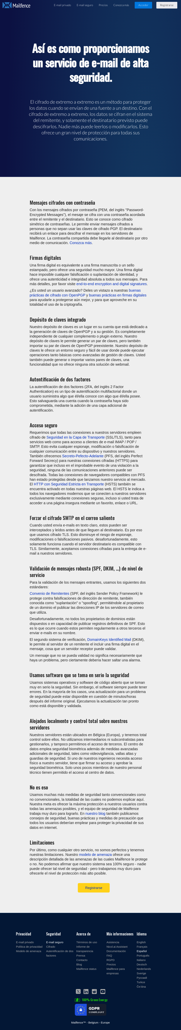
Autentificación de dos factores (59, 953)
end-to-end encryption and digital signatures (112, 284)
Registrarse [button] (167, 5)
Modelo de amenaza (28, 951)
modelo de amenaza (95, 854)
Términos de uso (86, 942)
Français (142, 946)
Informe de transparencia (84, 949)
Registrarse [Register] (93, 888)
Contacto (81, 960)
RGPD (110, 960)
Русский (142, 977)
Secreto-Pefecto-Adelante (83, 456)
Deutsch (142, 964)
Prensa (80, 955)
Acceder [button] (143, 5)
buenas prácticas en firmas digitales (117, 295)
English (141, 942)
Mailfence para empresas (116, 971)
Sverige (141, 973)
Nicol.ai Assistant (117, 946)
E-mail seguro (85, 5)
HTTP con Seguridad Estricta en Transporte (69, 484)
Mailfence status (86, 968)
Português (143, 955)
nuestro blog (95, 813)
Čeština (141, 986)
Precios (103, 5)
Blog (79, 964)
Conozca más (121, 5)
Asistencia (113, 942)
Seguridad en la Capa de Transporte (76, 437)
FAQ (109, 955)
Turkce (141, 982)
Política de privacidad (29, 946)
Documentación (116, 951)
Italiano (141, 960)
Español (142, 951)
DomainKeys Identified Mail (109, 639)
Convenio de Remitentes (49, 593)
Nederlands (144, 968)
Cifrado (50, 946)
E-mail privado (62, 5)
